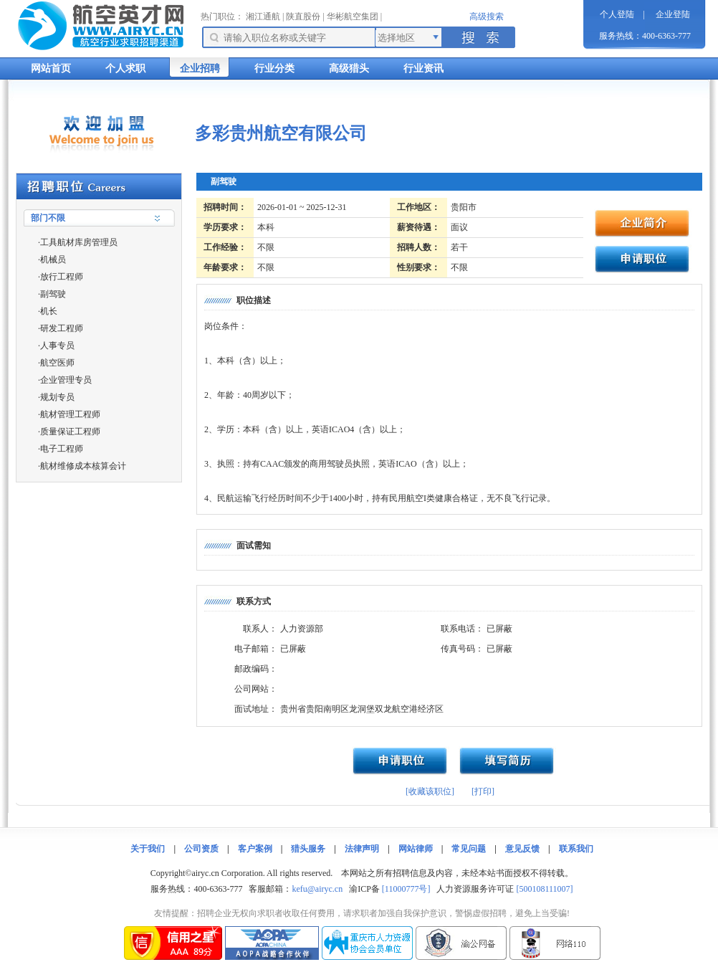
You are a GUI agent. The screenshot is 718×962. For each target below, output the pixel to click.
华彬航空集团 (352, 16)
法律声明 (362, 849)
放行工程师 (61, 277)
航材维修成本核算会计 (83, 466)
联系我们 (576, 849)
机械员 (53, 259)
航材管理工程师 (70, 414)
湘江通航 (263, 16)
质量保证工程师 (70, 432)
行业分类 (274, 68)
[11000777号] (406, 889)
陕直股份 (303, 16)
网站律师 (415, 849)
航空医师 (57, 363)
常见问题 (468, 849)
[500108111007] (544, 889)
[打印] (483, 791)
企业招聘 (200, 68)
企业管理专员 (66, 380)
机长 (48, 311)
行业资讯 (423, 68)
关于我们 (147, 849)
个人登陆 (617, 14)
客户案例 (255, 849)
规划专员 (57, 397)
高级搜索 (486, 16)
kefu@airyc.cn (317, 889)
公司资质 (201, 849)
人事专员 (57, 345)
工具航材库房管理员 (79, 242)
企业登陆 (673, 14)
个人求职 (125, 68)
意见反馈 (522, 849)
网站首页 (51, 68)
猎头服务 (308, 849)
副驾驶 (53, 294)
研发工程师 (61, 328)
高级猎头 (349, 68)
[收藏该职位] (430, 791)
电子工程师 (61, 449)
